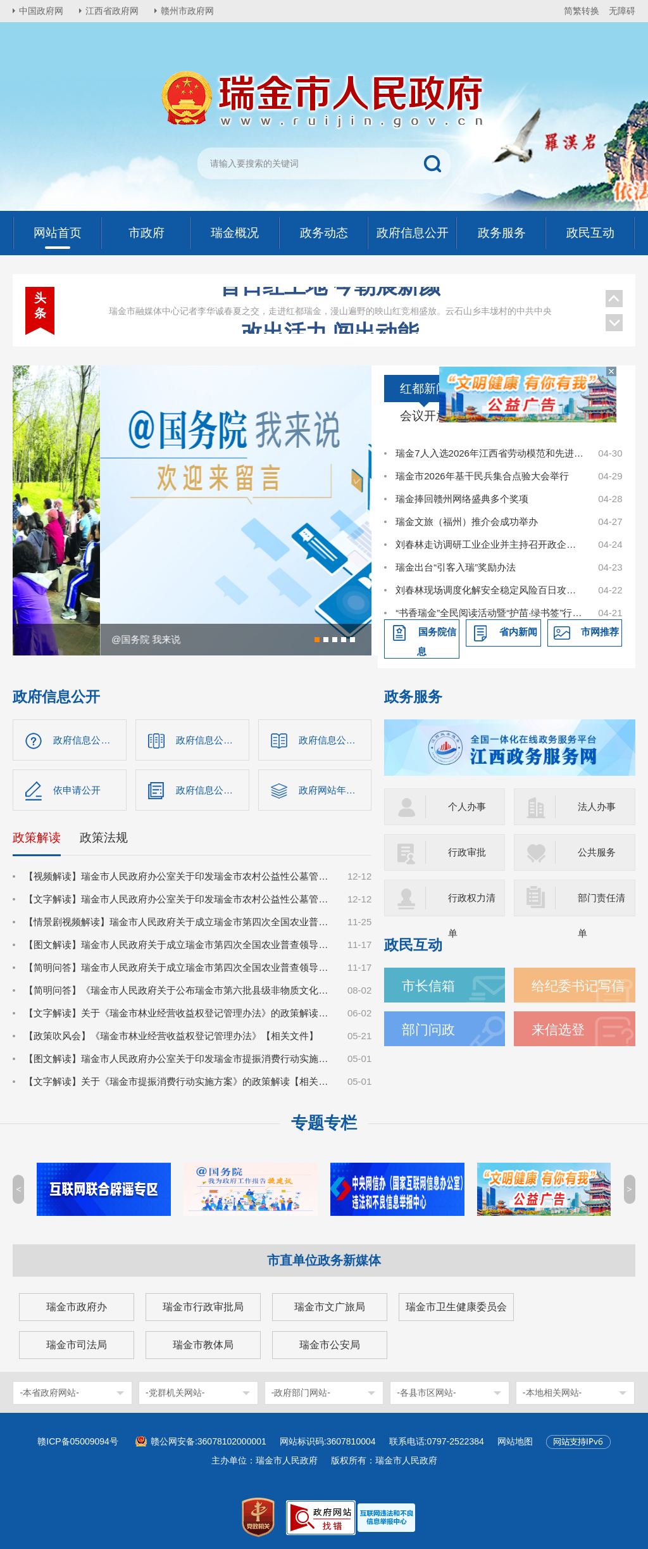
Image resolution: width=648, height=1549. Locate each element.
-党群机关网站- (175, 1393)
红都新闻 (424, 388)
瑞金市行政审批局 (203, 1306)
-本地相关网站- (552, 1393)
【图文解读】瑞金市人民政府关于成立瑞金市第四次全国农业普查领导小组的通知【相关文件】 (178, 944)
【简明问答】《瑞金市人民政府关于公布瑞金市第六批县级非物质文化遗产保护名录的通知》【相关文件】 (178, 990)
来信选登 (558, 1029)
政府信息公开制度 (335, 740)
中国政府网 (41, 11)
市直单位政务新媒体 (324, 1260)
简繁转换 (581, 11)
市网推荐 (600, 631)
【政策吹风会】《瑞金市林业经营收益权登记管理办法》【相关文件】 (171, 1035)
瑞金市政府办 (76, 1306)
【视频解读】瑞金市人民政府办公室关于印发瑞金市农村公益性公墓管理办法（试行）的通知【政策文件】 (178, 876)
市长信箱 (428, 985)
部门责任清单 (601, 904)
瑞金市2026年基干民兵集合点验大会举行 (482, 476)
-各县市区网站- (426, 1393)
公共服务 (597, 852)
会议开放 (424, 415)
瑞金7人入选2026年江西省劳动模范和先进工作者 (490, 453)
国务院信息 (436, 641)
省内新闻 (518, 631)
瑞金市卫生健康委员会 (456, 1306)
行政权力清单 (471, 904)
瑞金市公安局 (329, 1344)
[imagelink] (386, 1517)
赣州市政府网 (187, 11)
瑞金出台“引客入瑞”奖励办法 (456, 567)
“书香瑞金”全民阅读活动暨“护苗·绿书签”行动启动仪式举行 (490, 612)
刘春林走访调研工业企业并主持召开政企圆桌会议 (490, 544)
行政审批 (467, 852)
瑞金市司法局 (76, 1344)
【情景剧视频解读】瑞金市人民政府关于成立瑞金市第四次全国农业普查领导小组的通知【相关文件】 (178, 921)
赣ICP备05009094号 (77, 1441)
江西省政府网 (112, 11)
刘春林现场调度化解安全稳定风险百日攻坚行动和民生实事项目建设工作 (490, 590)
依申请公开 (77, 790)
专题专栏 (324, 1122)
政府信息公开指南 (90, 740)
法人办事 (597, 806)
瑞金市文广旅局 (329, 1306)
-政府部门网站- (300, 1393)
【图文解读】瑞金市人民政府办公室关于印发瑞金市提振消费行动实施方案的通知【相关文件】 (178, 1058)
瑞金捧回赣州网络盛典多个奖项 (462, 498)
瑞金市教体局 (203, 1344)
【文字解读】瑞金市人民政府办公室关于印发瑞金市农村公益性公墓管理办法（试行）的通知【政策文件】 (178, 899)
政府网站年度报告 (335, 790)
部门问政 (428, 1029)
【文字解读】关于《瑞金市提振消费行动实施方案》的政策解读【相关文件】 (178, 1081)
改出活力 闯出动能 (330, 300)
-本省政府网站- (49, 1393)
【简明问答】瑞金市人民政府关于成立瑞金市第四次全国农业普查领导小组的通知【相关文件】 (178, 967)
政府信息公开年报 (212, 790)
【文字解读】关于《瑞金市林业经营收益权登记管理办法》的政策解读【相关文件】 (178, 1013)
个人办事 (467, 806)
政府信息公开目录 (212, 740)
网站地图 (515, 1441)
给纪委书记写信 (578, 985)
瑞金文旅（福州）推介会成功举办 (467, 521)
